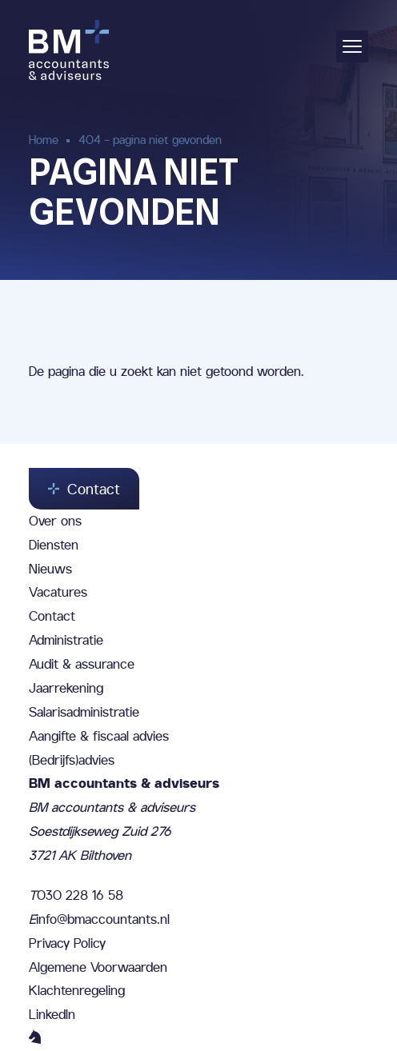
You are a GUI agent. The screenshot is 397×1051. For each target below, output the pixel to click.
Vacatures (58, 592)
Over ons (55, 521)
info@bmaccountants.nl (99, 919)
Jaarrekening (66, 688)
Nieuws (50, 569)
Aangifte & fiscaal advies (99, 736)
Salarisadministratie (84, 712)
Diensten (53, 545)
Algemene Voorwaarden (98, 967)
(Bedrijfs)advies (71, 760)
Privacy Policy (67, 943)
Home (43, 139)
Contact (52, 616)
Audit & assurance (81, 664)
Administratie (66, 640)
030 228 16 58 (76, 895)
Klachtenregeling (77, 990)
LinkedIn (52, 1014)
